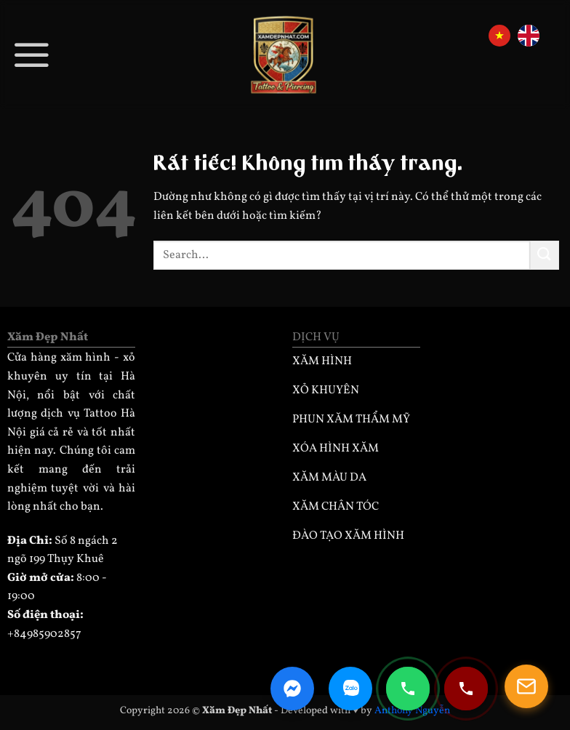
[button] (32, 54)
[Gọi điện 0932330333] (466, 688)
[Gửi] (544, 255)
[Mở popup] (526, 686)
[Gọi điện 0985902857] (408, 688)
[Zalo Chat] (350, 688)
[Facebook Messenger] (292, 688)
